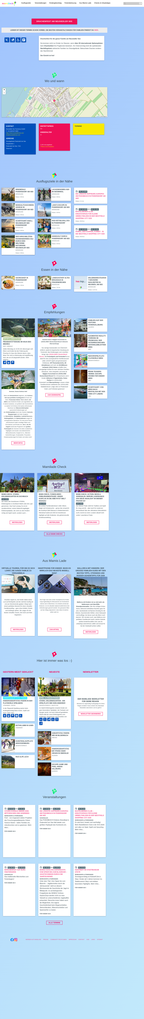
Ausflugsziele (26, 3)
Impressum (72, 954)
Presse (45, 954)
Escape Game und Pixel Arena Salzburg (60, 782)
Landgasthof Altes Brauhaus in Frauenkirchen (61, 280)
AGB (87, 954)
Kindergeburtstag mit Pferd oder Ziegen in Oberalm (60, 766)
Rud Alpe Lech (22, 772)
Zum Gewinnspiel (54, 395)
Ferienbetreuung (71, 3)
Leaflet (98, 116)
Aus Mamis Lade (86, 3)
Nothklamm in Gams (24, 740)
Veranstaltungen (41, 3)
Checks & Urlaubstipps (103, 3)
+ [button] (4, 89)
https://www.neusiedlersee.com (15, 133)
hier (96, 30)
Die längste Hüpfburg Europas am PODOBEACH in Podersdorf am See (91, 196)
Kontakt (81, 954)
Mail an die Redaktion (47, 146)
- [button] (4, 92)
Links (93, 954)
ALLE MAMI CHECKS (54, 549)
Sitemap (100, 954)
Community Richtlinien (58, 954)
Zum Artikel (54, 644)
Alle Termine (54, 938)
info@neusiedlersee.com (13, 135)
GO (140, 3)
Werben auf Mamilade (33, 954)
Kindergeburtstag (56, 3)
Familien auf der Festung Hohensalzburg (95, 322)
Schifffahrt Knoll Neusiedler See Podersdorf (24, 223)
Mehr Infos (18, 443)
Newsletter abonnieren (91, 729)
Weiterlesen (17, 537)
